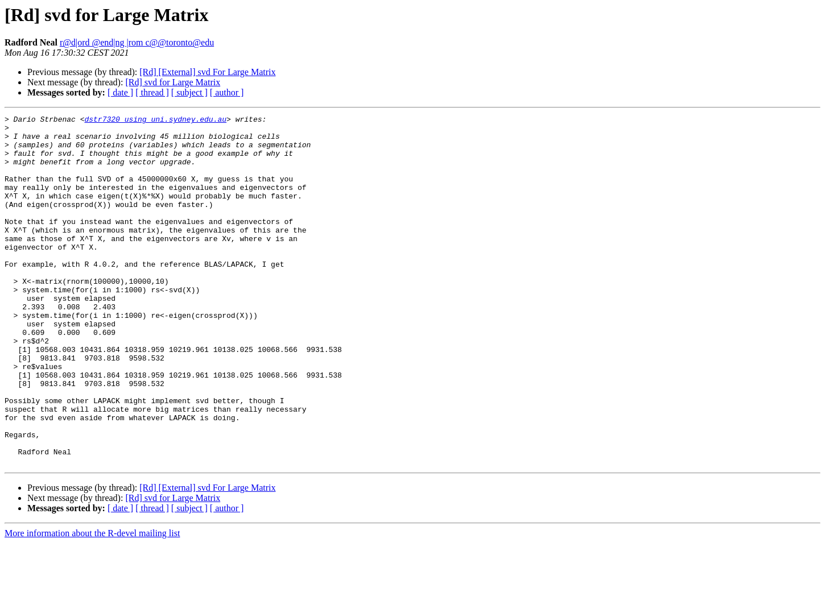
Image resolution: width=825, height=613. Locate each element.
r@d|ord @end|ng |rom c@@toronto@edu (137, 42)
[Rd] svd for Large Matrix (172, 82)
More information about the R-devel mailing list (92, 603)
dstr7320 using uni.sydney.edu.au (155, 120)
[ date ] (120, 92)
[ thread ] (152, 92)
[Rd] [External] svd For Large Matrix (207, 72)
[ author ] (227, 92)
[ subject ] (189, 92)
